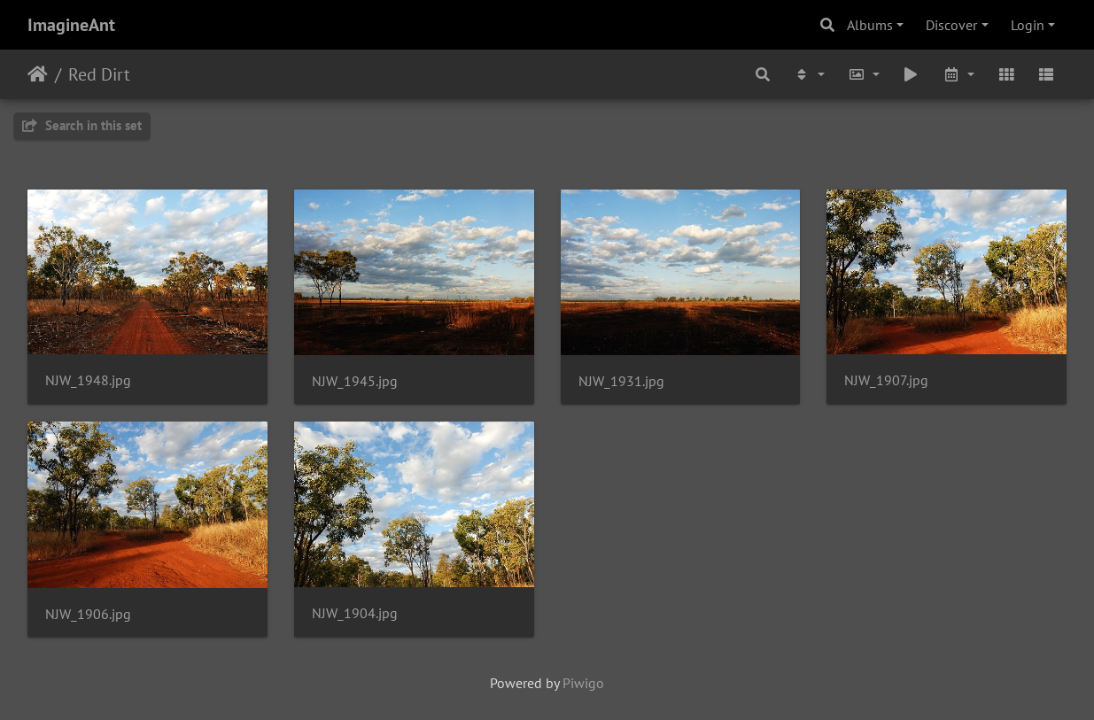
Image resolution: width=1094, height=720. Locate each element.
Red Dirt (99, 74)
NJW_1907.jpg (886, 380)
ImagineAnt (71, 24)
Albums (870, 25)
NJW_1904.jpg (355, 613)
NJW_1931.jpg (621, 381)
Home (37, 74)
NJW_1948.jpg (88, 380)
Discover (951, 25)
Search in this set (82, 125)
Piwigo (583, 683)
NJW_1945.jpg (355, 381)
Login (1027, 25)
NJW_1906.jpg (88, 614)
